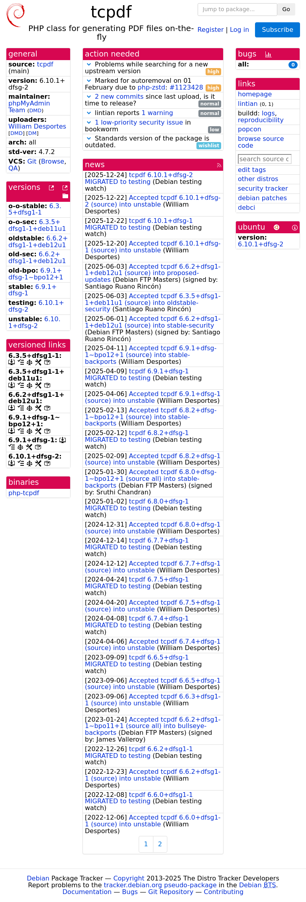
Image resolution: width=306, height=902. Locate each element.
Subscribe (277, 29)
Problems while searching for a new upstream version (153, 68)
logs (268, 113)
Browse (52, 161)
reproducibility (261, 120)
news (95, 164)
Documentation (87, 892)
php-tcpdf (23, 493)
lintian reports (153, 113)
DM (32, 133)
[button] (89, 64)
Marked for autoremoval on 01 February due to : (153, 84)
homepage (255, 94)
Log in (239, 29)
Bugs (130, 892)
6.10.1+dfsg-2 (34, 322)
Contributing (224, 892)
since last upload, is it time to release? (153, 100)
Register (211, 29)
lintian (248, 103)
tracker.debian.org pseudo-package (160, 885)
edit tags (252, 170)
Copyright (128, 878)
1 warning (157, 113)
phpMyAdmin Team (29, 107)
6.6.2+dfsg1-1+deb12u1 (38, 241)
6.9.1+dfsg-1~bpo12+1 (35, 274)
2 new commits (119, 96)
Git (31, 161)
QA (13, 168)
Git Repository (170, 892)
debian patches (262, 198)
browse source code (261, 142)
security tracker (263, 188)
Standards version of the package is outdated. (153, 142)
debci (246, 207)
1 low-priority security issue (139, 122)
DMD (35, 110)
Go (286, 9)
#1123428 (186, 87)
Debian (38, 878)
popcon (249, 129)
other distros (258, 179)
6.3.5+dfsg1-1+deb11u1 (37, 225)
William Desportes (37, 126)
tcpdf (45, 64)
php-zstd (151, 87)
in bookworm (153, 126)
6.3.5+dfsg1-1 (34, 209)
